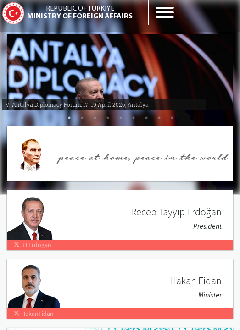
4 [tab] (107, 117)
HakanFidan (34, 313)
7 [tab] (146, 117)
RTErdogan (32, 245)
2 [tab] (82, 117)
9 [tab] (172, 117)
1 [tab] (69, 117)
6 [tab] (133, 117)
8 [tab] (159, 117)
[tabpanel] (120, 69)
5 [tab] (120, 117)
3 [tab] (95, 117)
